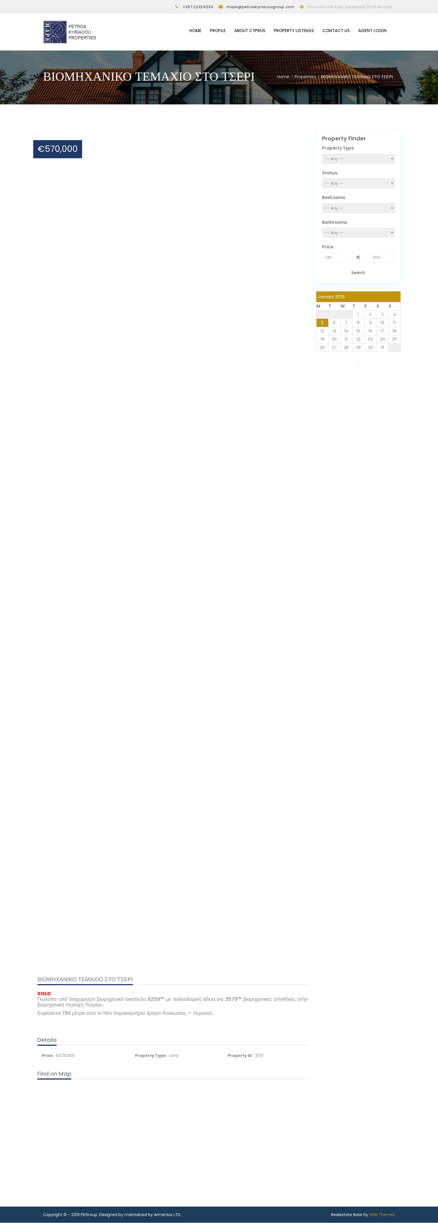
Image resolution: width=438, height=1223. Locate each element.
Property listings (294, 31)
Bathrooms (334, 222)
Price (328, 247)
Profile (218, 31)
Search (358, 272)
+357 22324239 (198, 6)
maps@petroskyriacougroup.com (260, 6)
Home (195, 31)
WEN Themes (382, 1215)
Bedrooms (333, 198)
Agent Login (372, 31)
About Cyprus (249, 31)
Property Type (338, 148)
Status (329, 173)
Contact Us (336, 31)
